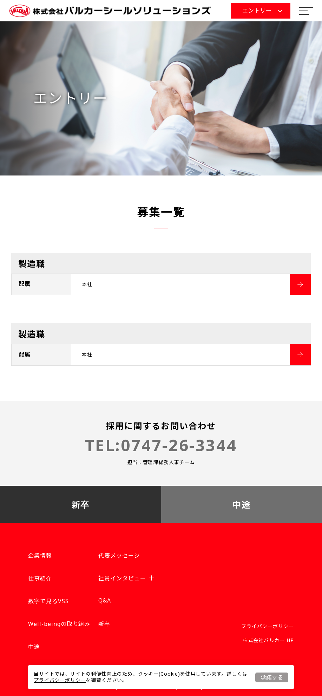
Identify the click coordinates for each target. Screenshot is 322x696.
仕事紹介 (40, 578)
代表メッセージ (119, 555)
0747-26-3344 (179, 445)
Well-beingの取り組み (59, 624)
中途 (241, 504)
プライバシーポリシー (60, 680)
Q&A (104, 600)
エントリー (262, 10)
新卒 (81, 504)
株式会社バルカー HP (268, 640)
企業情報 (40, 555)
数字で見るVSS (48, 601)
